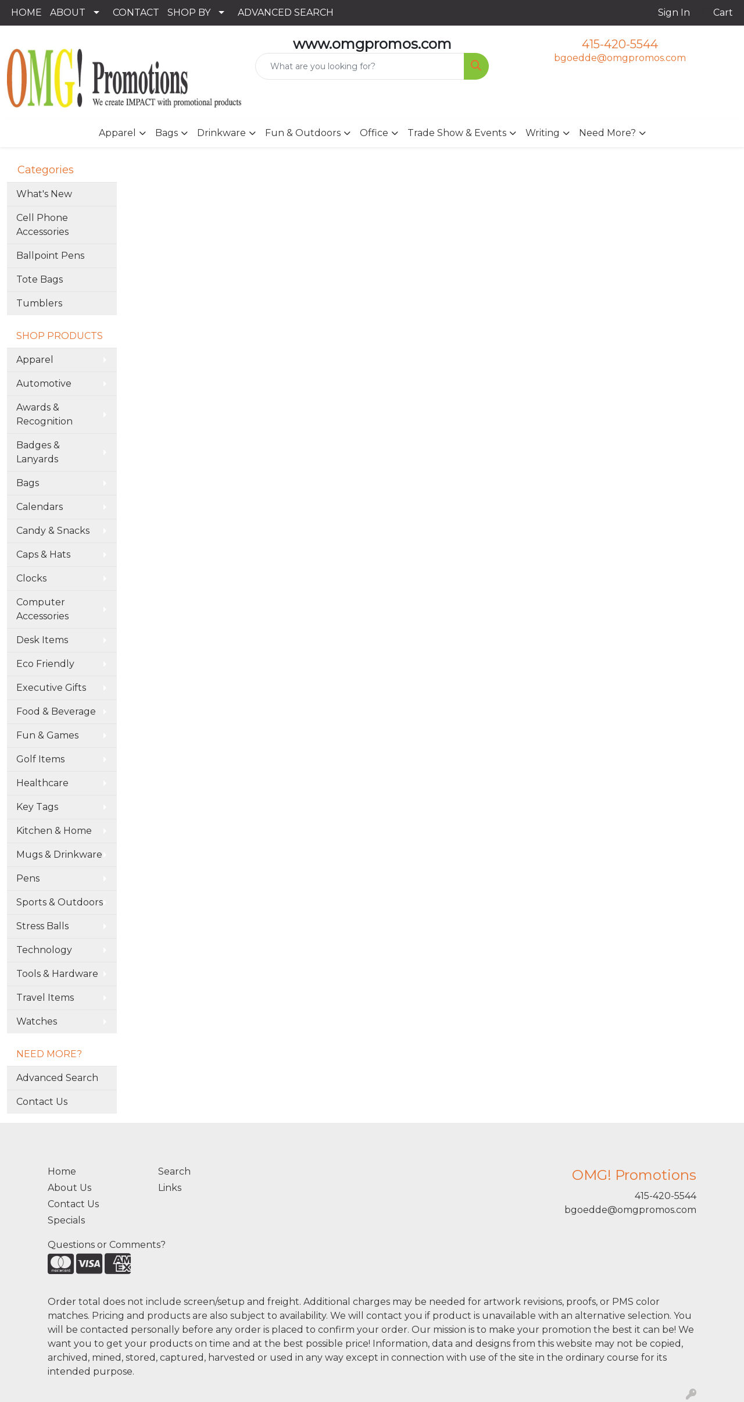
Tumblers (39, 303)
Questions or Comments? (107, 1244)
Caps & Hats (43, 554)
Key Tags (37, 806)
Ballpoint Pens (50, 255)
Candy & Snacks (53, 530)
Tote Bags (39, 279)
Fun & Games (47, 735)
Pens (28, 878)
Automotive (43, 383)
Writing (542, 132)
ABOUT (67, 12)
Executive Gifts (51, 687)
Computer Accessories (42, 609)
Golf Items (40, 759)
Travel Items (45, 997)
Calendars (39, 506)
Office (374, 132)
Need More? (607, 132)
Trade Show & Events (456, 132)
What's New (44, 193)
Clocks (31, 578)
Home (62, 1171)
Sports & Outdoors (59, 902)
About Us (69, 1187)
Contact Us (41, 1101)
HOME (26, 12)
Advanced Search (57, 1077)
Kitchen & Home (54, 830)
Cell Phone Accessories (42, 224)
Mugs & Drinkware (59, 854)
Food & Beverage (56, 711)
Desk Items (42, 639)
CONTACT (136, 12)
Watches (36, 1021)
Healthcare (42, 783)
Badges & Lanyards (38, 452)
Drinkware (221, 132)
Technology (44, 949)
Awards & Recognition (44, 414)
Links (169, 1187)
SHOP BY (188, 12)
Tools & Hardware (57, 973)
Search (174, 1171)
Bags (166, 132)
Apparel (117, 132)
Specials (66, 1220)
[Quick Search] (360, 66)
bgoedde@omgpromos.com (620, 57)
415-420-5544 (620, 44)
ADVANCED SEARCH (286, 12)
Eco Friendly (45, 663)
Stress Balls (42, 926)
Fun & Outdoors (303, 132)
